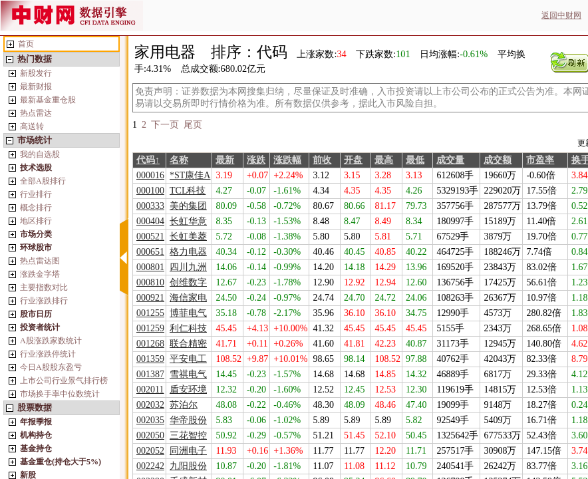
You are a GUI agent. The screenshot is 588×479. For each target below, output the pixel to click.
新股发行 (36, 73)
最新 (225, 160)
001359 (150, 359)
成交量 (450, 160)
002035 (150, 420)
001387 (150, 374)
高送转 (32, 126)
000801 (150, 267)
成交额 (498, 160)
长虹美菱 (188, 236)
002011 (150, 390)
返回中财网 (561, 15)
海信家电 (188, 298)
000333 (150, 206)
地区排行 (36, 221)
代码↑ (148, 160)
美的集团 (188, 206)
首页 (26, 44)
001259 (150, 328)
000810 (150, 282)
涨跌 (256, 160)
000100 (150, 191)
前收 (322, 160)
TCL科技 (188, 191)
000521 (150, 236)
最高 (383, 160)
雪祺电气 (188, 374)
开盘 (353, 160)
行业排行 (36, 194)
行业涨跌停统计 (48, 354)
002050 (150, 435)
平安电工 (188, 359)
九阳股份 (188, 466)
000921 (150, 298)
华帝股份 (188, 420)
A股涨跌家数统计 (51, 340)
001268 (150, 344)
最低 (415, 160)
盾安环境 (188, 390)
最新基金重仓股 (48, 99)
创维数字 (188, 282)
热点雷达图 (40, 260)
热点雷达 (36, 113)
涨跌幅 (287, 160)
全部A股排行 (43, 181)
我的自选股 (40, 154)
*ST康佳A (190, 175)
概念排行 (36, 207)
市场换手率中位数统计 (60, 394)
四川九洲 (188, 267)
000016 (150, 175)
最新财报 (36, 86)
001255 (150, 313)
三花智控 (188, 435)
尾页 (193, 125)
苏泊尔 (184, 405)
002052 (150, 451)
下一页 (165, 125)
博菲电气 (188, 313)
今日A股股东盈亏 (51, 367)
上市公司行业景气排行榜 (64, 380)
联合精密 (188, 344)
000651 (150, 252)
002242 (150, 466)
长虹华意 (188, 221)
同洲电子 (188, 451)
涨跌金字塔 (40, 274)
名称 (179, 160)
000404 (150, 221)
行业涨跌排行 (44, 300)
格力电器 (188, 252)
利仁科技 (188, 328)
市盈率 (540, 160)
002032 (150, 405)
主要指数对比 (44, 287)
